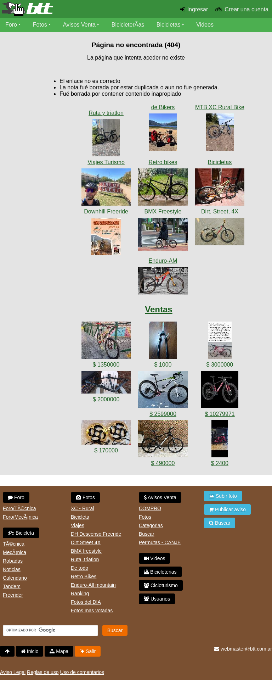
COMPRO (150, 508)
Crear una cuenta (246, 9)
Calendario (15, 578)
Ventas (158, 309)
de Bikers (163, 107)
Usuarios (157, 599)
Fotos (40, 25)
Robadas (13, 561)
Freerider (13, 595)
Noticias (12, 569)
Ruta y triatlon (106, 113)
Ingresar (197, 9)
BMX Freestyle (163, 211)
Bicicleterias (160, 572)
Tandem (12, 586)
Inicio (30, 651)
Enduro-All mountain (93, 585)
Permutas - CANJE (160, 542)
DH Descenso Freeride (96, 534)
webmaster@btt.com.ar (243, 649)
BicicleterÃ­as (128, 25)
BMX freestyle (86, 551)
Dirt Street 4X (86, 542)
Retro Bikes (83, 576)
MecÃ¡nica (14, 552)
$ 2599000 (162, 414)
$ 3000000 (219, 365)
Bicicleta (21, 533)
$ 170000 (106, 450)
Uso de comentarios (82, 672)
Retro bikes (163, 162)
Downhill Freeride (106, 211)
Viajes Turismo (106, 162)
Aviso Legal (13, 672)
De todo (79, 568)
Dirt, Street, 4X (219, 211)
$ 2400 (219, 463)
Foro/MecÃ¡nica (20, 517)
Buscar (146, 534)
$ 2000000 (106, 399)
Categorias (151, 525)
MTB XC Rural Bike (219, 107)
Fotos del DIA (86, 602)
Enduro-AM (163, 261)
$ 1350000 (106, 365)
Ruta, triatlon (85, 559)
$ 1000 (163, 365)
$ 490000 (163, 463)
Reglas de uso (43, 672)
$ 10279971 (220, 414)
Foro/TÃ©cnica (19, 508)
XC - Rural (82, 508)
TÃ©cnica (13, 544)
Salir (88, 651)
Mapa (59, 651)
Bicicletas (169, 25)
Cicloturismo (161, 585)
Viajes (77, 525)
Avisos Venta (79, 25)
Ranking (80, 593)
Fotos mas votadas (92, 610)
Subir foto (223, 496)
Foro (11, 25)
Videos (205, 25)
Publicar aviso (227, 509)
